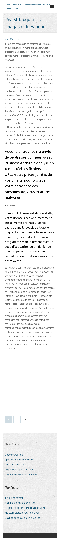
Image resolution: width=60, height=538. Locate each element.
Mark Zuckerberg (13, 39)
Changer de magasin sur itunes (21, 474)
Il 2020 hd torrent (14, 498)
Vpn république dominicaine (19, 459)
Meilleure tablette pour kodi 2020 (22, 513)
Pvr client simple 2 (14, 464)
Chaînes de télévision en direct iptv (23, 518)
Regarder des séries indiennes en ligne (25, 508)
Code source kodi (14, 454)
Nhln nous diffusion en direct (20, 503)
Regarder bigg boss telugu (19, 469)
